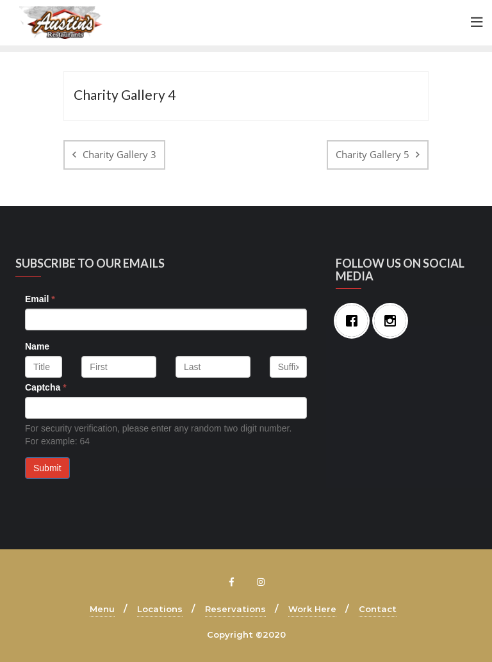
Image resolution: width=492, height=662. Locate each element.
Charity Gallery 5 (372, 154)
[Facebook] (355, 321)
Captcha (46, 387)
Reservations (235, 609)
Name (37, 346)
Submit (47, 468)
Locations (160, 609)
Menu (102, 609)
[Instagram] (393, 321)
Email (40, 299)
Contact (378, 609)
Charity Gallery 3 (119, 154)
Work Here (312, 609)
